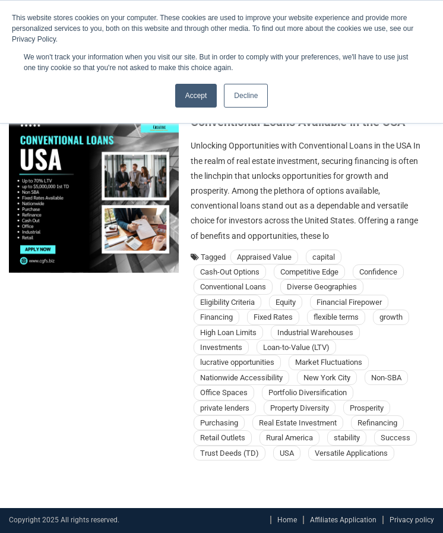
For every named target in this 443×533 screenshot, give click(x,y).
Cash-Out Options (230, 271)
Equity (286, 302)
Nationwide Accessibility (241, 377)
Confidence (378, 271)
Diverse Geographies (322, 286)
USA (287, 453)
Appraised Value (264, 257)
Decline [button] (246, 96)
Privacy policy (412, 520)
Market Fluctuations (328, 362)
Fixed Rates (273, 317)
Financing (216, 317)
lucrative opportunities (237, 362)
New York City (326, 377)
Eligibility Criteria (227, 302)
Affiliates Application (343, 520)
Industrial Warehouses (315, 332)
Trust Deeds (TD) (229, 453)
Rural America (289, 437)
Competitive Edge (309, 271)
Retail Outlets (222, 437)
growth (391, 317)
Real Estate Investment (298, 422)
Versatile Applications (351, 453)
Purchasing (219, 422)
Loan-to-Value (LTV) (296, 347)
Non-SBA (386, 377)
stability (347, 437)
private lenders (224, 407)
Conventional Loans (233, 286)
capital (323, 257)
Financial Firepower (349, 302)
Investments (221, 347)
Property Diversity (299, 407)
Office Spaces (224, 392)
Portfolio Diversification (307, 392)
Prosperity (367, 407)
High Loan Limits (228, 332)
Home (287, 520)
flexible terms (336, 317)
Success (395, 437)
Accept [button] (196, 96)
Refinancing (377, 422)
